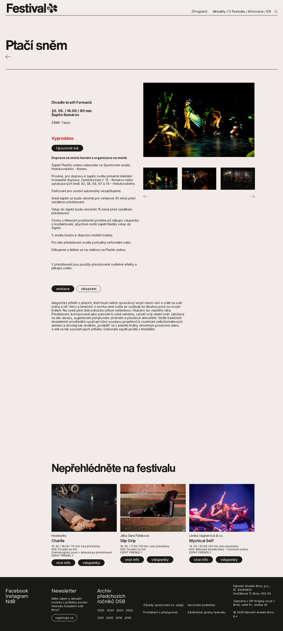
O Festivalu (237, 11)
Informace (256, 11)
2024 (110, 610)
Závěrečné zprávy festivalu (206, 612)
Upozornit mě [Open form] (67, 148)
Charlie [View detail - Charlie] (58, 540)
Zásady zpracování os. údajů (163, 605)
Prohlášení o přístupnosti (160, 612)
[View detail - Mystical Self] (221, 508)
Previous (145, 196)
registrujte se (64, 618)
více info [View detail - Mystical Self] (201, 559)
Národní (238, 586)
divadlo (250, 586)
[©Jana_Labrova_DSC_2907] (199, 120)
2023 (119, 610)
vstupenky (91, 562)
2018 (127, 618)
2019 (119, 618)
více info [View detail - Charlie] (63, 562)
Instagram (17, 596)
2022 (129, 610)
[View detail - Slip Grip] (152, 508)
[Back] (8, 57)
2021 (100, 618)
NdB (10, 601)
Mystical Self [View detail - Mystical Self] (201, 540)
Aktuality (219, 11)
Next (252, 196)
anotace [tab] (63, 289)
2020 (109, 618)
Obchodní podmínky (201, 605)
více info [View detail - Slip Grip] (132, 559)
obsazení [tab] (88, 289)
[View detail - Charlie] (84, 508)
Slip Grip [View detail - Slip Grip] (128, 540)
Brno (259, 586)
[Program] (200, 11)
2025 (100, 610)
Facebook (17, 590)
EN (268, 11)
